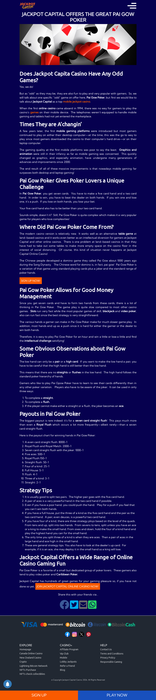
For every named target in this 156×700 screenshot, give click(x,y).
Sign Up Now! (31, 280)
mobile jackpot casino (76, 101)
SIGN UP (39, 695)
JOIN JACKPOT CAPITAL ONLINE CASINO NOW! (68, 586)
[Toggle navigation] (131, 5)
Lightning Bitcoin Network (33, 666)
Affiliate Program (69, 649)
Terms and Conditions (111, 653)
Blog (62, 670)
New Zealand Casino (30, 657)
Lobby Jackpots (68, 661)
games (34, 112)
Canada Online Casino (31, 653)
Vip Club (64, 653)
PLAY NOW (117, 695)
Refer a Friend (67, 666)
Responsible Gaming (111, 662)
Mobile (63, 657)
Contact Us (106, 649)
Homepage (25, 649)
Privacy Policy (107, 657)
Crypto (23, 661)
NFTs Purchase (28, 670)
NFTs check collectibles (32, 674)
